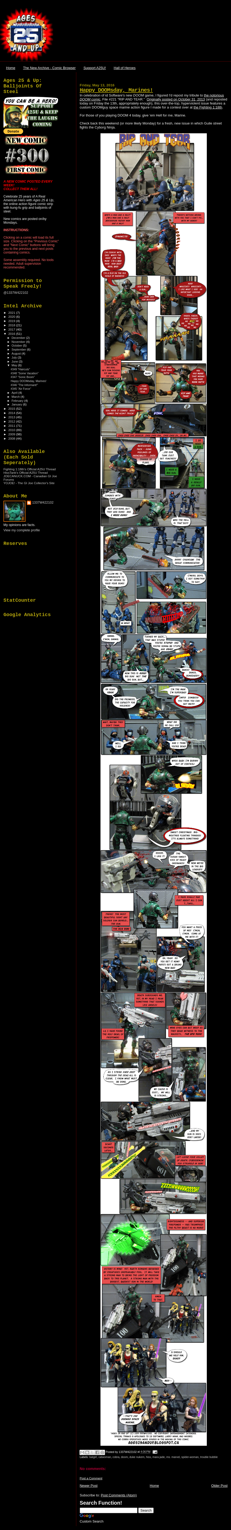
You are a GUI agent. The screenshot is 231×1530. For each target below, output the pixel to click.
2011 (12, 425)
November (19, 341)
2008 (12, 438)
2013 (12, 417)
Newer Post (89, 1486)
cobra (115, 1457)
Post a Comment (91, 1478)
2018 (12, 325)
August (17, 353)
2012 (12, 421)
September (19, 349)
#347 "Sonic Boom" (23, 377)
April (15, 392)
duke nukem (137, 1457)
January (17, 404)
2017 (12, 329)
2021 (12, 312)
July (15, 357)
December (19, 337)
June (15, 361)
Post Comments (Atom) (119, 1495)
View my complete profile (21, 530)
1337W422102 (42, 502)
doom (124, 1457)
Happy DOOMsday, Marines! (116, 90)
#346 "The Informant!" (24, 385)
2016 (12, 333)
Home (10, 68)
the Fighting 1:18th (208, 107)
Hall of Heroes (125, 68)
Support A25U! (94, 68)
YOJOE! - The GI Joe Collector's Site (28, 483)
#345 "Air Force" (21, 388)
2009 (12, 434)
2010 (12, 430)
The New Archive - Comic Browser (49, 68)
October (17, 345)
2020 (12, 316)
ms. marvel (173, 1457)
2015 (12, 408)
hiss (148, 1457)
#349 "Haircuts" (20, 369)
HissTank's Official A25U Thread (25, 472)
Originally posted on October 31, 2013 (176, 99)
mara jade (158, 1457)
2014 (12, 413)
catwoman (104, 1457)
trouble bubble (209, 1457)
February (18, 400)
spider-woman (190, 1457)
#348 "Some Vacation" (25, 373)
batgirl (93, 1457)
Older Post (219, 1486)
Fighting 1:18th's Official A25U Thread (29, 469)
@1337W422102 (15, 293)
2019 (12, 321)
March (16, 396)
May (15, 365)
